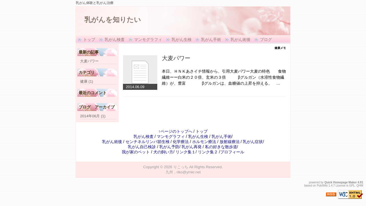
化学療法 (181, 141)
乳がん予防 (169, 146)
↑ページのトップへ (175, 131)
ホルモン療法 (204, 141)
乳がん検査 (115, 39)
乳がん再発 (192, 146)
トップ (89, 39)
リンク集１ (186, 152)
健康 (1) (86, 81)
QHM (360, 185)
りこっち (180, 167)
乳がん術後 (240, 39)
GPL (352, 185)
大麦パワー (176, 58)
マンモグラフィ (148, 39)
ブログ (266, 39)
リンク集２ (208, 152)
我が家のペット (136, 152)
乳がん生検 (182, 39)
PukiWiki (322, 185)
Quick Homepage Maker (340, 182)
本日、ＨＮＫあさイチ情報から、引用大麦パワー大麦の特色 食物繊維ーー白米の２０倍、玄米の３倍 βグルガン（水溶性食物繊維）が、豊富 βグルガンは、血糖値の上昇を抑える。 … (224, 77)
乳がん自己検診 (142, 146)
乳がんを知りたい (112, 19)
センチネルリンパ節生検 (148, 141)
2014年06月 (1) (93, 116)
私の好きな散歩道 (221, 146)
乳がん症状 (253, 141)
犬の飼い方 (163, 152)
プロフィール (232, 152)
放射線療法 (230, 141)
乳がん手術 (211, 39)
